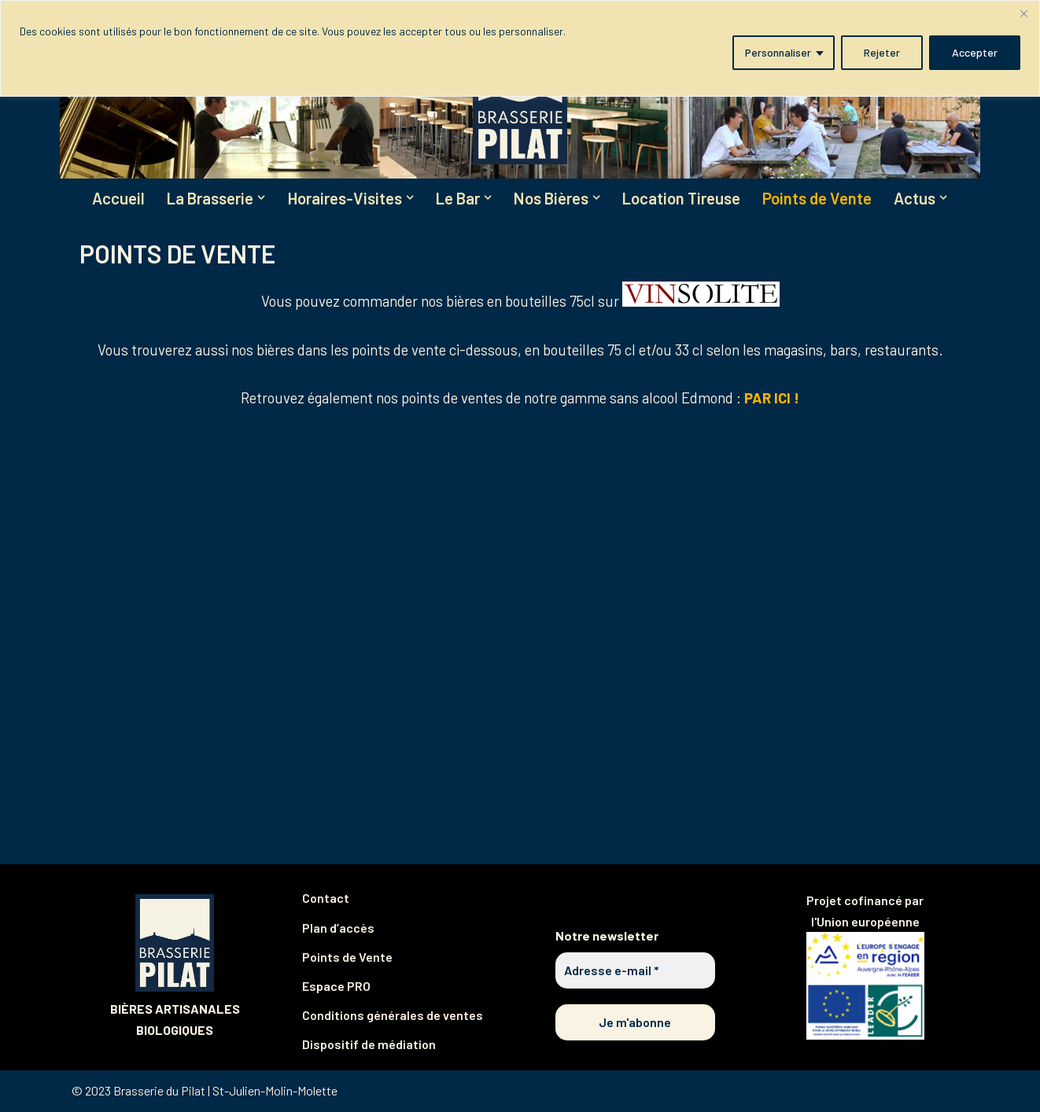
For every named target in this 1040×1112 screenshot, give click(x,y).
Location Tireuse (687, 198)
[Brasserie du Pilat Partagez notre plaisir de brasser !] (520, 105)
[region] (520, 48)
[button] (257, 198)
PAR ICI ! (771, 399)
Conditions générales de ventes (392, 1016)
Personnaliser (778, 52)
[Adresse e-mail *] (635, 972)
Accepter (975, 52)
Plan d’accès (338, 928)
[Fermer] (1023, 13)
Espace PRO (336, 987)
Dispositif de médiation (369, 1045)
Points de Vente (824, 198)
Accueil (111, 198)
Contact (325, 899)
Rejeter (882, 52)
